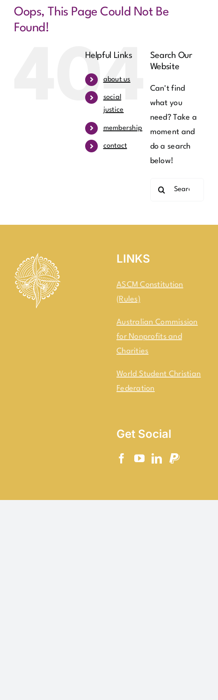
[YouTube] (139, 458)
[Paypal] (174, 458)
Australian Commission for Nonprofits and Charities (157, 336)
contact (115, 146)
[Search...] (177, 189)
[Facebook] (121, 458)
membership (123, 128)
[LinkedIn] (157, 458)
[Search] (162, 189)
